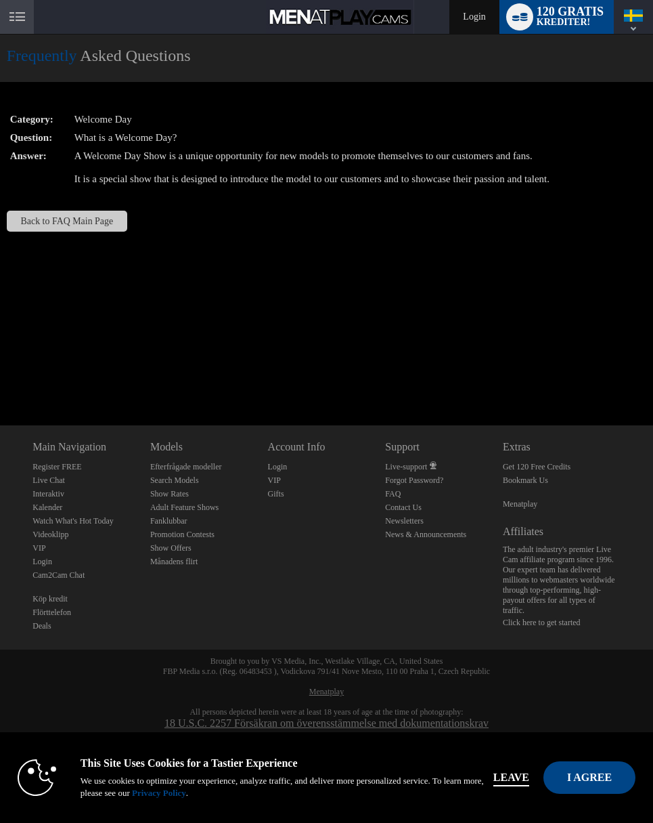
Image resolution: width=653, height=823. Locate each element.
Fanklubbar (168, 521)
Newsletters (404, 521)
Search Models (174, 480)
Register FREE (56, 466)
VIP (38, 548)
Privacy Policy (159, 793)
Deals (41, 626)
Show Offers (171, 548)
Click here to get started (542, 622)
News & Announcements (425, 534)
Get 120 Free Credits (536, 466)
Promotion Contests (182, 534)
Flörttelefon (51, 612)
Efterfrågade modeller (186, 466)
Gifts (276, 494)
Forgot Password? (414, 480)
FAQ (393, 494)
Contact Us (403, 507)
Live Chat (48, 480)
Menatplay (520, 504)
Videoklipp (50, 534)
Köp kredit (50, 599)
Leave (511, 777)
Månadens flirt (174, 561)
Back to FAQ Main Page (67, 221)
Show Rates (169, 494)
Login (474, 17)
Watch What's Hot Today (73, 521)
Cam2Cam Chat (58, 575)
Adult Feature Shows (184, 507)
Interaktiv (48, 494)
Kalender (47, 507)
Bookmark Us (525, 480)
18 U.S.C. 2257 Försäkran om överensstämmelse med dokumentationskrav (326, 723)
